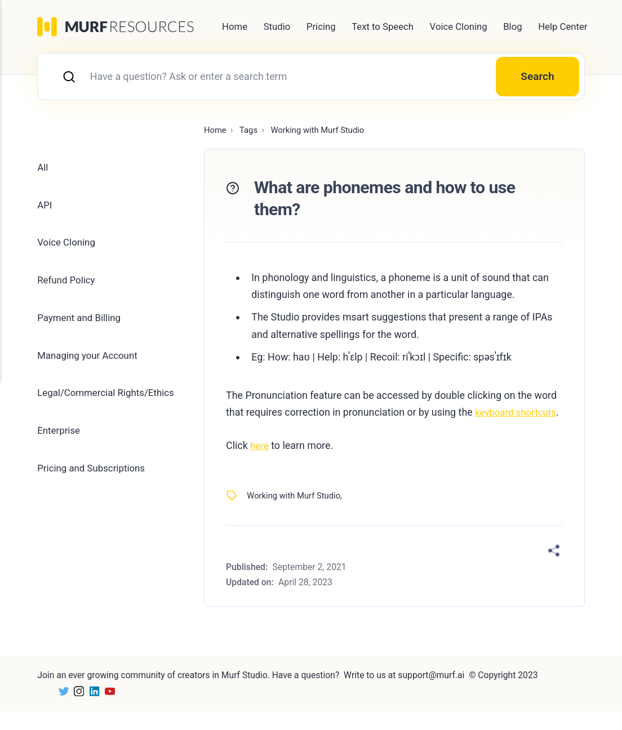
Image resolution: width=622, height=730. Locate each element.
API (45, 207)
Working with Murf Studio (296, 514)
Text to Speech (383, 26)
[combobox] (311, 77)
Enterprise (59, 439)
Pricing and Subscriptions (94, 477)
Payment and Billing (81, 323)
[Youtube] (111, 709)
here (260, 464)
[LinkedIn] (94, 709)
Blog (512, 26)
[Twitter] (62, 709)
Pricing (321, 26)
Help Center (562, 26)
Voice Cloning (458, 26)
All (42, 169)
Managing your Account (90, 362)
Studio (277, 26)
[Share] (554, 569)
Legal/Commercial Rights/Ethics (109, 400)
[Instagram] (78, 709)
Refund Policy (68, 285)
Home (234, 26)
